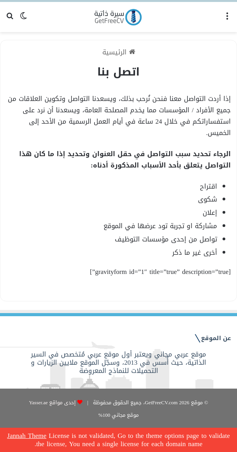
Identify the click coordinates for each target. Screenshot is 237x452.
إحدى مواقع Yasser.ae (52, 402)
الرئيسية (118, 52)
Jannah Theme (26, 435)
